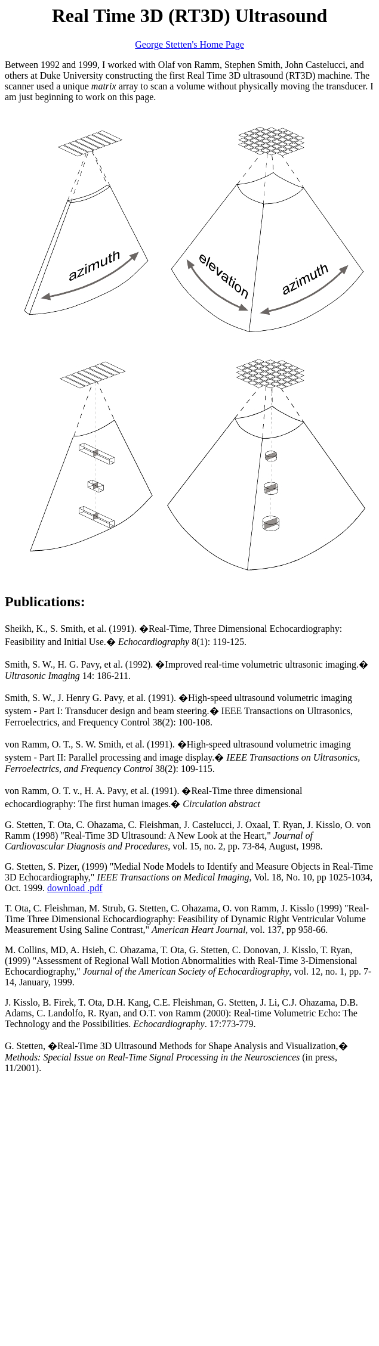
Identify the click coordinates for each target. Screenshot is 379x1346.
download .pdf (74, 888)
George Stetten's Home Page (189, 44)
